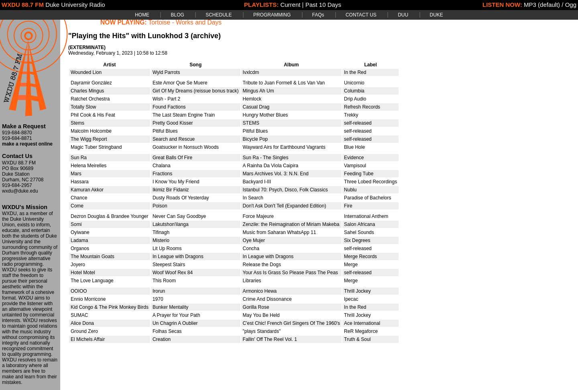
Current (290, 4)
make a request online (27, 144)
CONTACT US (361, 15)
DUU (403, 15)
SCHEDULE (219, 15)
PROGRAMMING (272, 15)
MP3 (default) (542, 4)
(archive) (206, 36)
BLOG (177, 15)
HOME (142, 15)
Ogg (570, 4)
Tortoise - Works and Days (185, 22)
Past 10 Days (323, 4)
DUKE (436, 15)
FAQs (318, 15)
